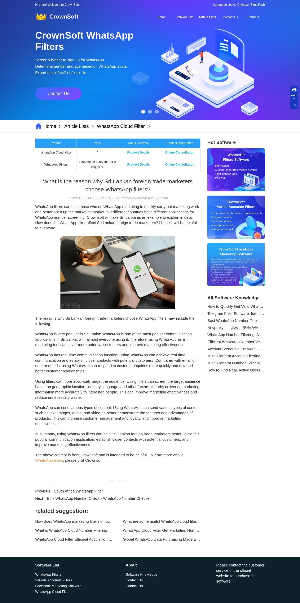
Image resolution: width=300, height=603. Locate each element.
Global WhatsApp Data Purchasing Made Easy (162, 539)
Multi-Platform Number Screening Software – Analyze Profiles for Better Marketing (236, 363)
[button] (143, 112)
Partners (253, 17)
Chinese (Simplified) (251, 4)
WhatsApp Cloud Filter (121, 126)
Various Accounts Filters (53, 580)
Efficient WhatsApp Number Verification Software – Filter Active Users (236, 342)
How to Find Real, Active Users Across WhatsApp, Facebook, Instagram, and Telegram (236, 370)
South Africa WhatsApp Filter (78, 491)
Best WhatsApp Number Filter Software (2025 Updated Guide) (236, 321)
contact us (294, 97)
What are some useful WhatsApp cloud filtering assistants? (162, 521)
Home (161, 17)
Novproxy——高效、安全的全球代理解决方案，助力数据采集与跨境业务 (236, 328)
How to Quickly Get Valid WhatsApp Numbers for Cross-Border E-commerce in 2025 (236, 306)
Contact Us (230, 17)
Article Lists (207, 17)
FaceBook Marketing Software (58, 586)
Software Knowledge (141, 574)
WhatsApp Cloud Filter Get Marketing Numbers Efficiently (162, 530)
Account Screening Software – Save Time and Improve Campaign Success (236, 349)
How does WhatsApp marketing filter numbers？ (74, 521)
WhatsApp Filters (48, 574)
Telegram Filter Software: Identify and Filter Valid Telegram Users (236, 313)
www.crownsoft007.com (148, 198)
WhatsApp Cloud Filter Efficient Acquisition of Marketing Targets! (74, 539)
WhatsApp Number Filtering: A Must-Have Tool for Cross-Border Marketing (236, 335)
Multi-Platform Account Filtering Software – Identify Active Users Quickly (236, 356)
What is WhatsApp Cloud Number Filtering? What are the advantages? (74, 530)
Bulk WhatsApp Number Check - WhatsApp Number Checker (99, 498)
